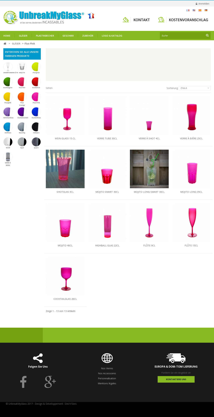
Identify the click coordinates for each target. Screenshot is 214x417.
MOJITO (22, 67)
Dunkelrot (36, 83)
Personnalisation (107, 378)
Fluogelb (8, 98)
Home (6, 35)
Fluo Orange (22, 99)
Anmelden (203, 3)
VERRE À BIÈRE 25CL (191, 138)
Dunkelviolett (23, 113)
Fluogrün (36, 67)
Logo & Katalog (112, 35)
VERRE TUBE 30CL (107, 138)
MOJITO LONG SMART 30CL (149, 191)
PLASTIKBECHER (45, 35)
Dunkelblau (36, 113)
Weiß (8, 143)
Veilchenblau (8, 113)
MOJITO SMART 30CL (107, 191)
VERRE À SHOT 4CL (149, 138)
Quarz (36, 143)
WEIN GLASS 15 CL (65, 138)
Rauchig (22, 128)
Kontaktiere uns (176, 379)
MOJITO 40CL (65, 245)
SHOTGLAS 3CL (65, 191)
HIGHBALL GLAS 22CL (107, 245)
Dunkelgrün (8, 83)
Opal (22, 143)
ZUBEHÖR (87, 35)
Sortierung (172, 88)
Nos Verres (107, 368)
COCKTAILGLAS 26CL (65, 298)
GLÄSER (23, 35)
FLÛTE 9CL (149, 245)
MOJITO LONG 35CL (191, 191)
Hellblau (8, 128)
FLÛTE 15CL (191, 245)
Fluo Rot (22, 83)
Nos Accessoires (107, 373)
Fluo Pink (36, 98)
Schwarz (36, 128)
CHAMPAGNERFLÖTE (10, 67)
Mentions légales (107, 383)
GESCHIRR (68, 35)
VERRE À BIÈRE (8, 159)
